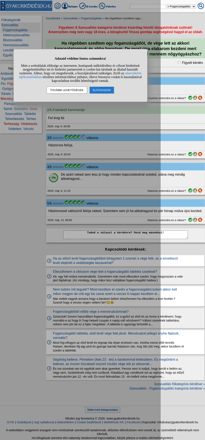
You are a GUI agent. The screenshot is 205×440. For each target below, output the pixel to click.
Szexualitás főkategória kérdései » (179, 384)
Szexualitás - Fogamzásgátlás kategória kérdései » (167, 388)
